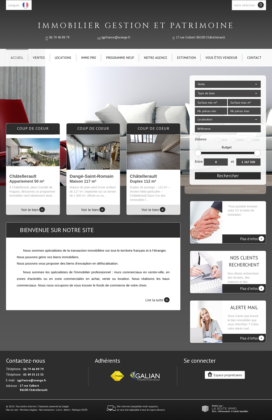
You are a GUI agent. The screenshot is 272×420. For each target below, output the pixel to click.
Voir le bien (33, 209)
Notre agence (155, 57)
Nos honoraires (46, 409)
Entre (199, 161)
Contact (254, 57)
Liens (59, 409)
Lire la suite (157, 299)
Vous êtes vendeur (221, 57)
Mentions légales (28, 409)
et (232, 161)
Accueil (17, 57)
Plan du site (12, 409)
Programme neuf (120, 57)
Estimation (186, 57)
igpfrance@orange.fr (116, 37)
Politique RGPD (80, 409)
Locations (63, 57)
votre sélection (244, 5)
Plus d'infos (252, 238)
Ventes (39, 57)
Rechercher (228, 176)
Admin (67, 409)
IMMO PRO (88, 57)
